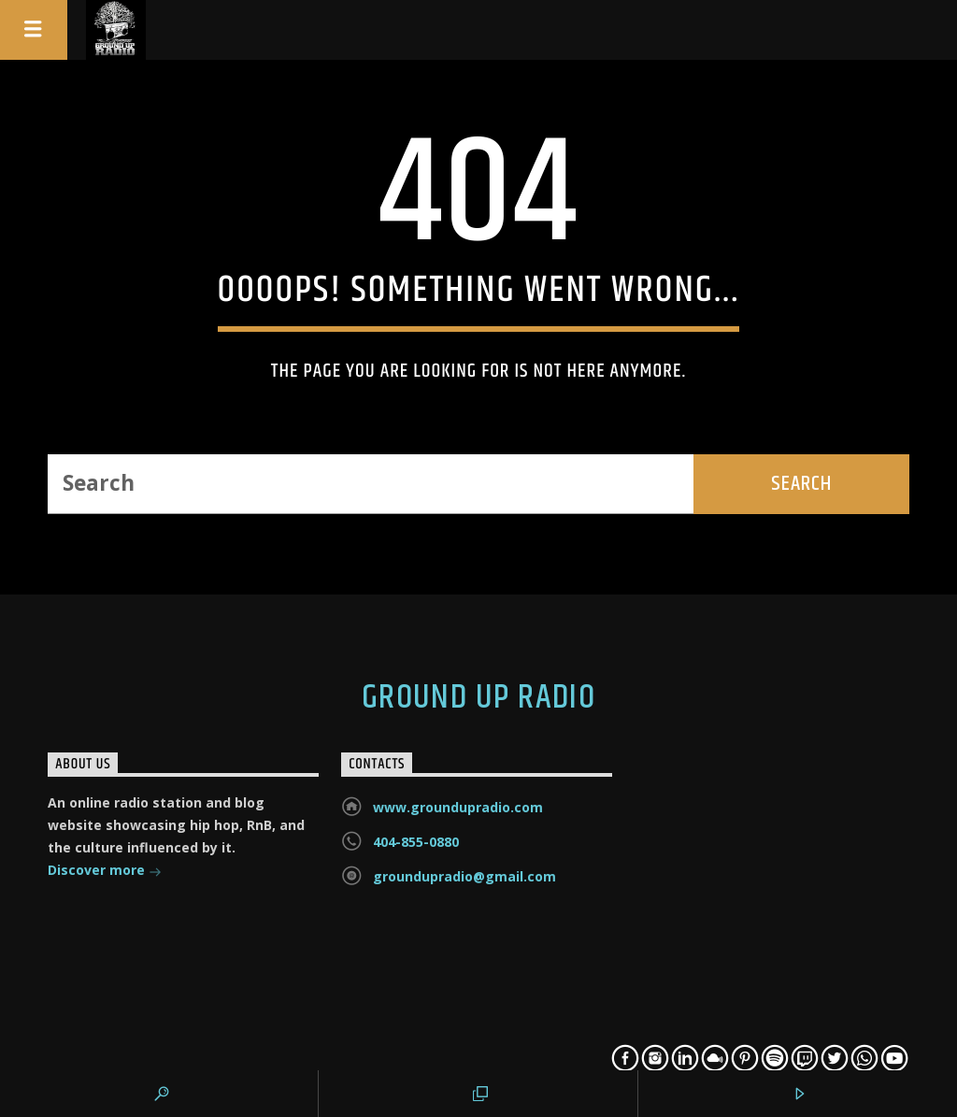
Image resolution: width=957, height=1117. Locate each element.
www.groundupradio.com (458, 807)
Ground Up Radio (479, 698)
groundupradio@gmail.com (464, 876)
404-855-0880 (416, 842)
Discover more (105, 871)
